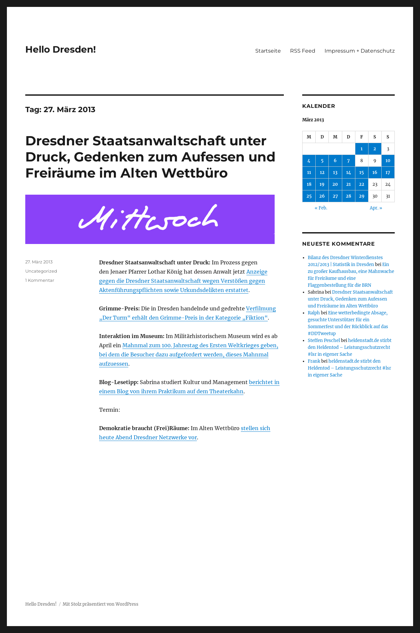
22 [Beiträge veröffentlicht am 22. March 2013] (361, 184)
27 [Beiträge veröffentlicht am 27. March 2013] (335, 196)
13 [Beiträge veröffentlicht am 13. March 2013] (335, 172)
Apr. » (376, 208)
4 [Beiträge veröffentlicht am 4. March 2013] (308, 160)
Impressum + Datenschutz (360, 51)
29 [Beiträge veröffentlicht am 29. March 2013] (362, 196)
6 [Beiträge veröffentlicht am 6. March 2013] (335, 160)
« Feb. (321, 208)
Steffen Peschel (324, 340)
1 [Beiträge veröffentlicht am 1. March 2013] (362, 149)
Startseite (268, 51)
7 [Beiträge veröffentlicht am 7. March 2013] (348, 160)
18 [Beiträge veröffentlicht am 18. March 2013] (309, 184)
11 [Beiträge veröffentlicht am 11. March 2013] (309, 172)
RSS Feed (302, 51)
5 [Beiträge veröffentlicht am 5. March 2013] (322, 160)
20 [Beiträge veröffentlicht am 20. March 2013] (335, 184)
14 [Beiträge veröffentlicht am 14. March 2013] (348, 172)
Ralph (314, 313)
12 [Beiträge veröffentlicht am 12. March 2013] (322, 172)
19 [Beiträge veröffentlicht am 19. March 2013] (322, 184)
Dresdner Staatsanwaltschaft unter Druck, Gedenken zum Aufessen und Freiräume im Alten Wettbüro (150, 157)
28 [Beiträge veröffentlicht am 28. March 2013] (348, 196)
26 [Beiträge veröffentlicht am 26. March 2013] (322, 196)
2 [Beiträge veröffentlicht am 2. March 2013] (374, 149)
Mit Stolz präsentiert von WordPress (100, 604)
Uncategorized (41, 271)
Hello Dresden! (60, 49)
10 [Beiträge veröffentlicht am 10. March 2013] (388, 160)
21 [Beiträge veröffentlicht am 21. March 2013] (348, 184)
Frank (314, 361)
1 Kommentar (39, 280)
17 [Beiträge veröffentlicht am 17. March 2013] (388, 172)
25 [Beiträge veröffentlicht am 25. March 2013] (309, 196)
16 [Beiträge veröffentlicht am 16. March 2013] (374, 172)
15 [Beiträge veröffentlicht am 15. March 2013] (361, 172)
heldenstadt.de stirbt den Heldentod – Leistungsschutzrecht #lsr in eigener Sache (349, 347)
